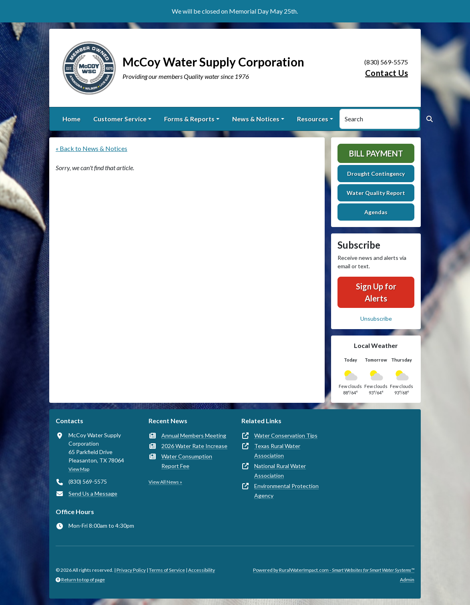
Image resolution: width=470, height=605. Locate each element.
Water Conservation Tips (285, 435)
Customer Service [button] (120, 119)
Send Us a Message (92, 493)
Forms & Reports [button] (189, 119)
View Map (78, 469)
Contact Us (386, 73)
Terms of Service (167, 570)
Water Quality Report (376, 192)
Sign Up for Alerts (376, 292)
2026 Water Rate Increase (194, 445)
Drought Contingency (376, 173)
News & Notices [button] (255, 119)
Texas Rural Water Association (277, 450)
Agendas (376, 212)
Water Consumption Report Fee (186, 461)
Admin (407, 580)
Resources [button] (312, 119)
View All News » (165, 482)
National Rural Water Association (280, 470)
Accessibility (201, 570)
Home (71, 119)
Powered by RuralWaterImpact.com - (333, 570)
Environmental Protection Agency (286, 490)
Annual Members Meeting (193, 435)
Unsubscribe (376, 318)
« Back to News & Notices (91, 148)
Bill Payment (376, 153)
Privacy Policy (131, 570)
